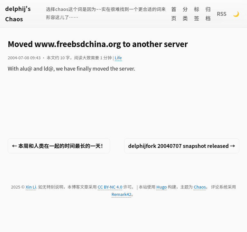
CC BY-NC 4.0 (110, 187)
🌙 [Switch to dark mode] (236, 13)
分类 (185, 13)
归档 (208, 13)
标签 (196, 13)
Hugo (161, 187)
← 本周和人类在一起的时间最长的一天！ (59, 146)
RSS (221, 13)
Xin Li (31, 187)
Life (118, 57)
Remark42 (121, 194)
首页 (173, 13)
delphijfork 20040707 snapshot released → (181, 146)
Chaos (200, 187)
